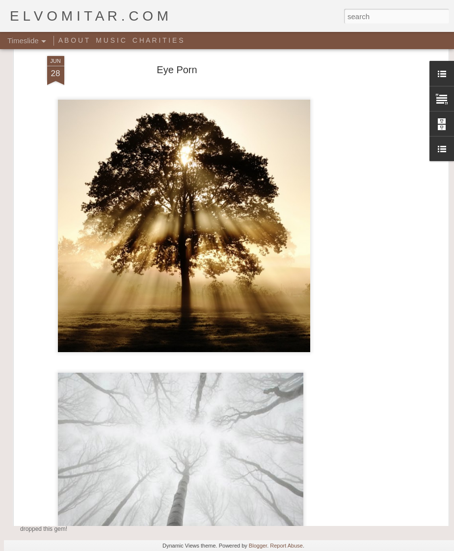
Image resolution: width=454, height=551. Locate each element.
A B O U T (73, 40)
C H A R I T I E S (158, 40)
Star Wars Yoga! (213, 491)
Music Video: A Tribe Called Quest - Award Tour (143, 509)
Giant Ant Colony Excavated (237, 463)
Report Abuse (286, 546)
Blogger (258, 546)
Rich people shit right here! (370, 463)
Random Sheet (352, 480)
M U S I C (111, 40)
